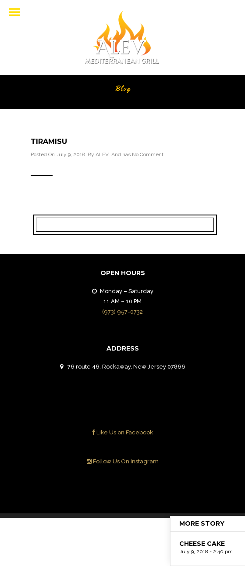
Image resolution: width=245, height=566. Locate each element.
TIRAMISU (49, 141)
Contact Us (163, 531)
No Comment (147, 154)
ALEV (102, 154)
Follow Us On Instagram (123, 461)
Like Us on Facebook (122, 432)
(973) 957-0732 (122, 311)
